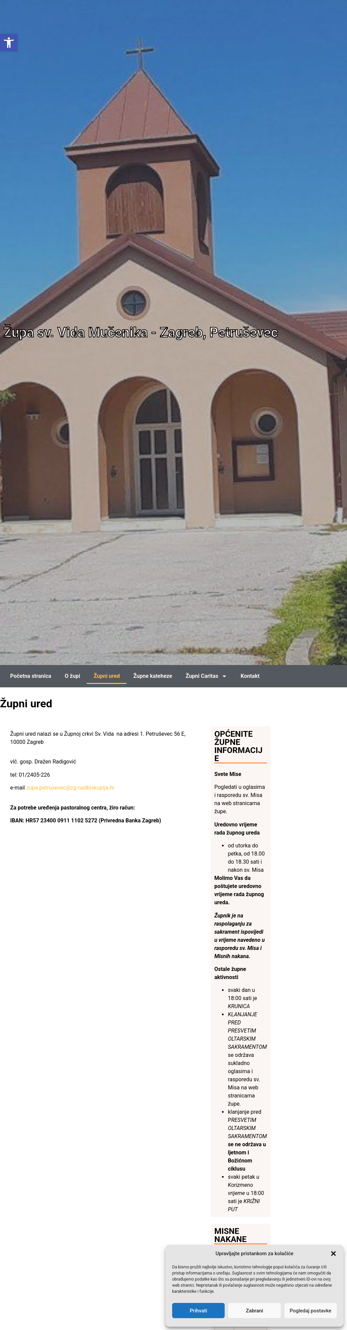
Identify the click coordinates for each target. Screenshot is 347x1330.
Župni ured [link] (107, 676)
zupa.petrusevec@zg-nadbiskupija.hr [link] (70, 787)
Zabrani (254, 1311)
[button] (333, 1253)
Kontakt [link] (250, 676)
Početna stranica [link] (30, 676)
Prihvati (198, 1311)
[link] (9, 42)
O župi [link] (72, 676)
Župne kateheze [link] (152, 676)
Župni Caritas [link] (206, 676)
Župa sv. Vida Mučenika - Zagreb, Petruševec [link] (140, 332)
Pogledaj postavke (310, 1311)
